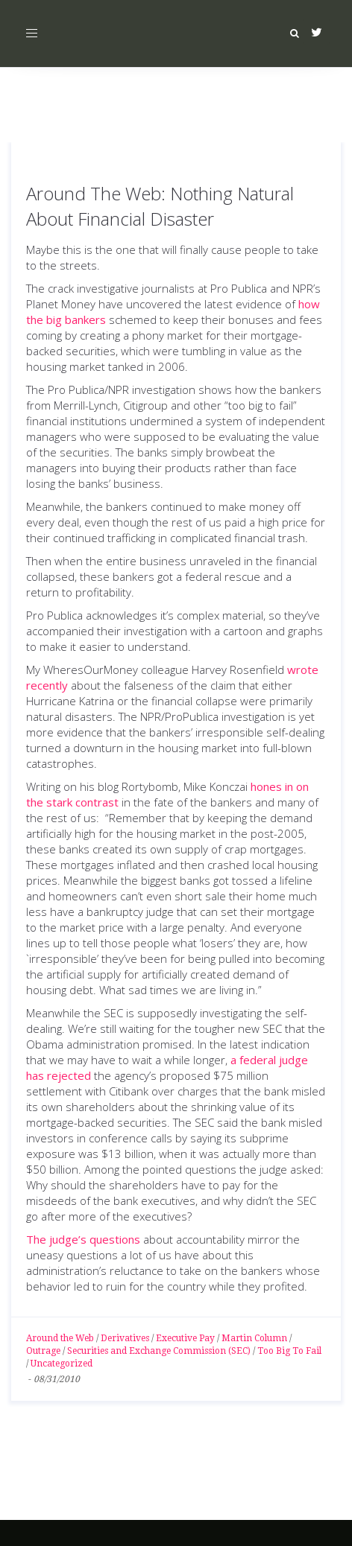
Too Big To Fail (289, 1351)
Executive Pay (185, 1338)
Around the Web (60, 1338)
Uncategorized (61, 1363)
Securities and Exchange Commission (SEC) (159, 1351)
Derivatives (125, 1338)
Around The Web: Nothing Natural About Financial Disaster (160, 206)
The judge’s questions (83, 1239)
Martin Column (254, 1338)
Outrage (43, 1351)
